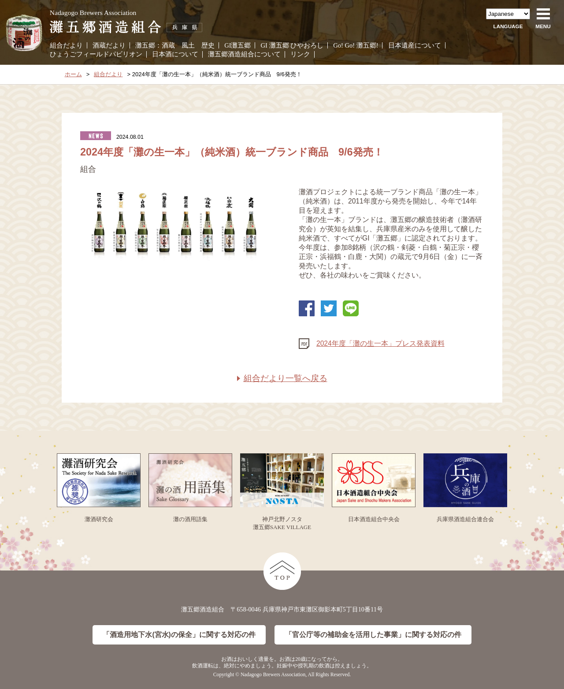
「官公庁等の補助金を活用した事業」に (373, 635)
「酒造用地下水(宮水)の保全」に (179, 635)
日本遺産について (414, 45)
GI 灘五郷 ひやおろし (292, 45)
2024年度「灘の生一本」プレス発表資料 (380, 343)
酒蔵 (168, 45)
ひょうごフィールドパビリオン (96, 54)
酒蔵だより (109, 45)
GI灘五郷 (237, 45)
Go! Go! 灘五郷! (355, 45)
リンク (300, 54)
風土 (188, 45)
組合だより (66, 45)
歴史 (208, 45)
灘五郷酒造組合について (244, 54)
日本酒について (175, 54)
